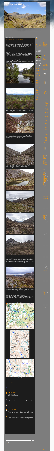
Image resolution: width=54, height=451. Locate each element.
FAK (43, 183)
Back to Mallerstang (37, 100)
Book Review (44, 162)
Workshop (44, 308)
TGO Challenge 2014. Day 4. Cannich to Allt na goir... (46, 112)
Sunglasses (44, 266)
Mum (43, 234)
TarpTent (44, 62)
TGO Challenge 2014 (45, 129)
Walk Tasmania (45, 294)
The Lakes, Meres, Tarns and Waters (45, 64)
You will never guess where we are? (46, 137)
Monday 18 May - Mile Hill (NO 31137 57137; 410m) (38, 87)
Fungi (43, 190)
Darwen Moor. (44, 177)
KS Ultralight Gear (45, 56)
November (45, 90)
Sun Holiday (44, 265)
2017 (44, 84)
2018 (44, 83)
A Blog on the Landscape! (16, 4)
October (45, 91)
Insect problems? (45, 55)
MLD (43, 58)
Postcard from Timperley (38, 73)
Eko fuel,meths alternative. (45, 46)
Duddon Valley (44, 181)
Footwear (44, 188)
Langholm (44, 217)
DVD (43, 182)
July (45, 94)
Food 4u (44, 42)
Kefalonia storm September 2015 (45, 212)
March (45, 143)
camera (44, 168)
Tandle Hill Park (45, 268)
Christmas (44, 172)
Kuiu (43, 57)
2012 (44, 148)
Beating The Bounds (38, 99)
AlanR (9, 392)
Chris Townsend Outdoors (38, 90)
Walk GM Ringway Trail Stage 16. (45, 286)
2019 (44, 82)
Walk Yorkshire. (45, 297)
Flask (43, 186)
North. (43, 237)
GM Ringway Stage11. (44, 200)
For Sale (44, 189)
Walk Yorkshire (45, 296)
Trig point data (44, 68)
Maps (43, 225)
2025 (44, 75)
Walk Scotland (44, 292)
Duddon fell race (45, 180)
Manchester (44, 224)
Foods (43, 187)
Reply (8, 396)
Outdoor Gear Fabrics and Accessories (44, 60)
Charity (44, 170)
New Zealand (44, 235)
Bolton (43, 161)
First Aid (44, 185)
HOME (37, 38)
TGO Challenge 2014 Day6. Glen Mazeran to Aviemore (46, 104)
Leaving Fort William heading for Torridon (46, 134)
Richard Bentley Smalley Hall (45, 248)
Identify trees (44, 54)
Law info (44, 218)
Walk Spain (44, 293)
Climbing (44, 173)
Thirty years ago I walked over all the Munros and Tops (38, 92)
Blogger (43, 449)
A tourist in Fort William (46, 139)
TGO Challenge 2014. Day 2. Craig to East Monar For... (46, 120)
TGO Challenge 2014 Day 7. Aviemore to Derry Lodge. (14, 39)
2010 (44, 150)
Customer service (45, 176)
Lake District (44, 215)
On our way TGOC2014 (46, 141)
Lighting (44, 219)
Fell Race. (44, 184)
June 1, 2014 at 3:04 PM (13, 409)
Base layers (44, 156)
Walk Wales (44, 295)
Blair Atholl (44, 160)
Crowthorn (44, 174)
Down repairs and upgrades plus (45, 45)
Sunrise (44, 267)
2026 (44, 74)
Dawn (8, 409)
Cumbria (44, 175)
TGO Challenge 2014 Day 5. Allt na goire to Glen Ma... (46, 108)
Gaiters (44, 191)
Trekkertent (44, 67)
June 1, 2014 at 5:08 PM (14, 416)
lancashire (44, 216)
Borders (44, 163)
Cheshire (44, 171)
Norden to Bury (45, 236)
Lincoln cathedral (45, 221)
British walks (44, 43)
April (45, 142)
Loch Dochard (44, 223)
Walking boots (44, 298)
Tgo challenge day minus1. (46, 131)
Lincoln (44, 220)
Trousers (44, 274)
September (45, 92)
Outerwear (44, 238)
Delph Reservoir (45, 178)
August (45, 93)
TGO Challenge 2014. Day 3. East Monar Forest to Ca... (46, 116)
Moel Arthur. (44, 233)
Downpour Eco (45, 179)
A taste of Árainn (38, 80)
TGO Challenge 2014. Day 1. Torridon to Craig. (46, 124)
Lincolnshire (44, 222)
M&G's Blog (37, 70)
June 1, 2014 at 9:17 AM (14, 392)
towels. (44, 273)
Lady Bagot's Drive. (45, 213)
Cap (43, 169)
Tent (43, 269)
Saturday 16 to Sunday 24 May (38, 71)
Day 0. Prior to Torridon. (46, 127)
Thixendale (37, 94)
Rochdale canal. (45, 249)
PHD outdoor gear (45, 61)
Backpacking (44, 155)
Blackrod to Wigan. (45, 158)
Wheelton (44, 307)
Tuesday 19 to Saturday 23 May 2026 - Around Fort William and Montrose (38, 76)
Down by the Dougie (38, 79)
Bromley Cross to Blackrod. (45, 164)
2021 (44, 80)
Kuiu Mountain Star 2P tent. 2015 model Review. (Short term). (38, 44)
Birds (43, 157)
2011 (44, 149)
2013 (44, 147)
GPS (43, 201)
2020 (44, 81)
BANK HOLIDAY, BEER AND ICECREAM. (38, 68)
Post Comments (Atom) (12, 436)
